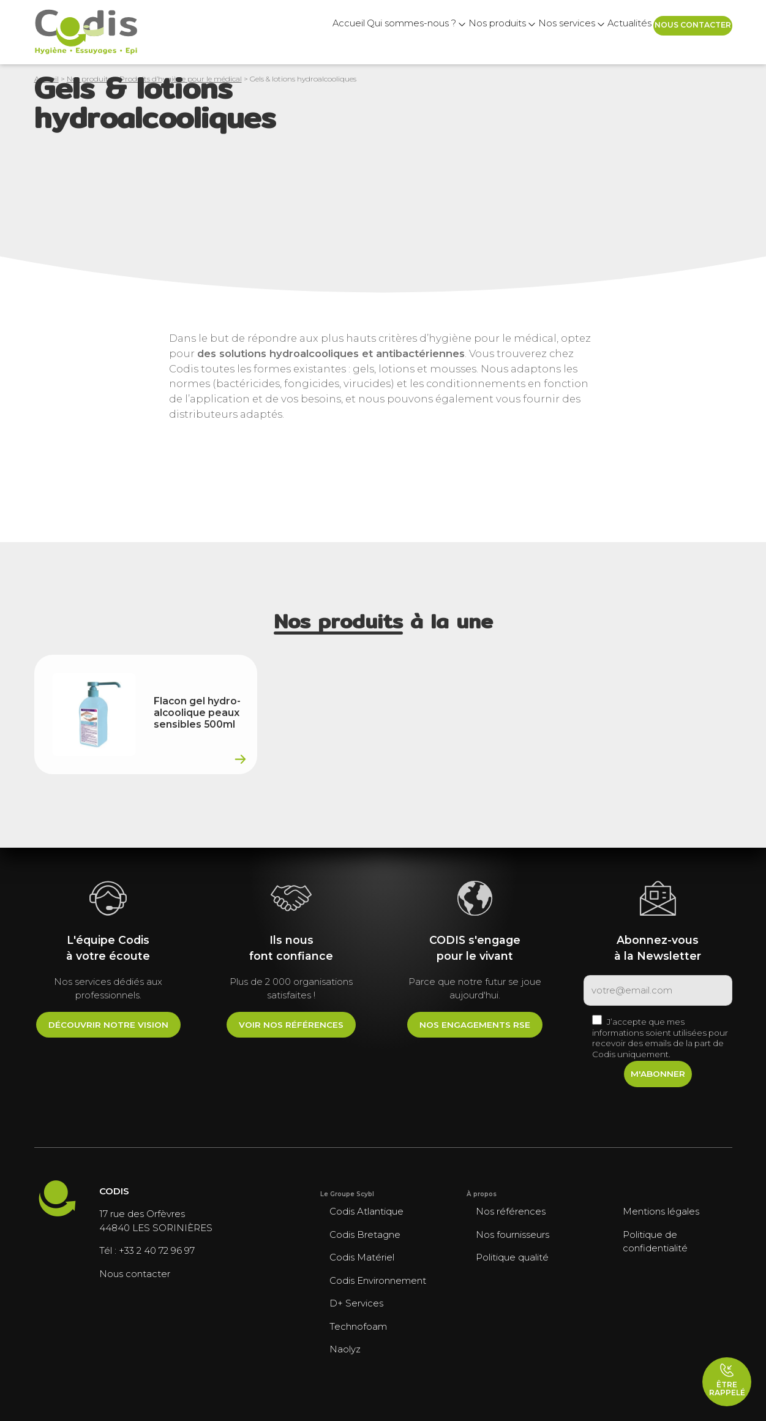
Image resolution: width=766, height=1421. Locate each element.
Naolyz (345, 1349)
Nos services (512, 32)
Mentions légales (661, 1211)
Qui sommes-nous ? (324, 32)
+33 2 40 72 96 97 (157, 1250)
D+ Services (356, 1303)
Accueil (244, 32)
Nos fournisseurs (512, 1234)
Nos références (511, 1211)
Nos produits (426, 32)
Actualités (591, 32)
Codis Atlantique (366, 1211)
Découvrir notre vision (108, 1025)
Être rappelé (727, 1380)
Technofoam (358, 1326)
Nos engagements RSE (474, 1025)
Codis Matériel (361, 1257)
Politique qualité (512, 1257)
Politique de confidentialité (655, 1241)
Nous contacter (681, 32)
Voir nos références (291, 1025)
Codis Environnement (377, 1280)
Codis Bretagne (364, 1234)
